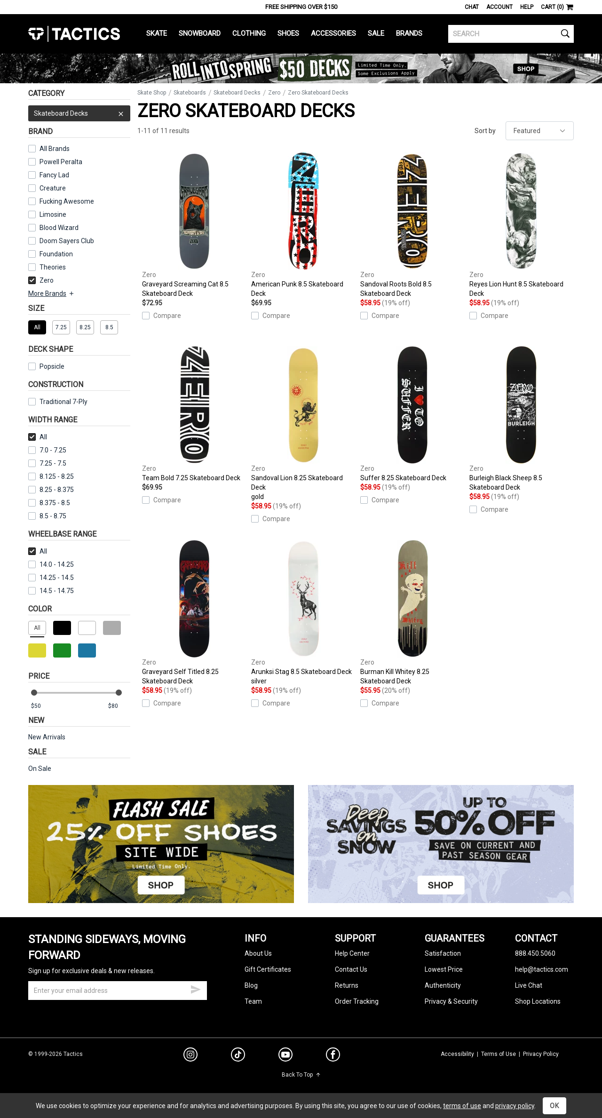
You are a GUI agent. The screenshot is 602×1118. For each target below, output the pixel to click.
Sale (376, 33)
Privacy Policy (541, 1054)
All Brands (55, 148)
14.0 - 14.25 (51, 564)
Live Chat (528, 985)
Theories (53, 267)
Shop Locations (538, 1001)
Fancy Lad (54, 175)
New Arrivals (46, 737)
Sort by (485, 131)
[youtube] (285, 1056)
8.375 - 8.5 (49, 503)
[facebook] (333, 1056)
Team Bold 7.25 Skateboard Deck (194, 414)
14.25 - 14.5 (51, 577)
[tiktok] (238, 1056)
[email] (117, 990)
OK (554, 1106)
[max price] (119, 706)
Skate (156, 33)
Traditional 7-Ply (63, 401)
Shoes (288, 33)
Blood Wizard (59, 227)
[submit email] (195, 988)
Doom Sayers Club (67, 241)
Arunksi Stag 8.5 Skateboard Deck (303, 613)
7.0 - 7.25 (47, 450)
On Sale (39, 768)
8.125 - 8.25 (51, 476)
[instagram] (190, 1056)
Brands (409, 33)
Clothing (249, 33)
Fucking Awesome (67, 201)
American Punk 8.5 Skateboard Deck (303, 224)
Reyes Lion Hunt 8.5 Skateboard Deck (521, 224)
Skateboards (190, 92)
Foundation (56, 254)
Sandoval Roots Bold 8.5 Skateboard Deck (412, 224)
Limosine (53, 214)
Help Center (352, 953)
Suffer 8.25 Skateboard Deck (412, 414)
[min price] (41, 706)
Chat (472, 7)
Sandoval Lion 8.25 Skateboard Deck (303, 423)
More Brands (51, 293)
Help (526, 7)
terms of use (462, 1106)
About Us (258, 953)
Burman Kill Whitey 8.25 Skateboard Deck (412, 612)
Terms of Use (498, 1054)
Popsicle (52, 366)
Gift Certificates (268, 969)
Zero (41, 280)
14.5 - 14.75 (51, 591)
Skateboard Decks (79, 113)
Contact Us (351, 969)
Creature (53, 188)
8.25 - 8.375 (51, 489)
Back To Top (301, 1074)
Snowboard (200, 33)
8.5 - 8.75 (47, 516)
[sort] (540, 130)
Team (253, 1001)
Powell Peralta (61, 162)
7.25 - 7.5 (47, 463)
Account (499, 7)
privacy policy (514, 1106)
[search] (511, 34)
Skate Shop (151, 92)
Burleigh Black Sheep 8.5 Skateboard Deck (521, 418)
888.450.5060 (535, 953)
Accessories (333, 33)
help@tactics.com (541, 969)
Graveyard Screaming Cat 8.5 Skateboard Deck (194, 224)
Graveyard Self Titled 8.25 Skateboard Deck (194, 612)
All (37, 437)
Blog (251, 985)
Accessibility (457, 1054)
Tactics (74, 34)
